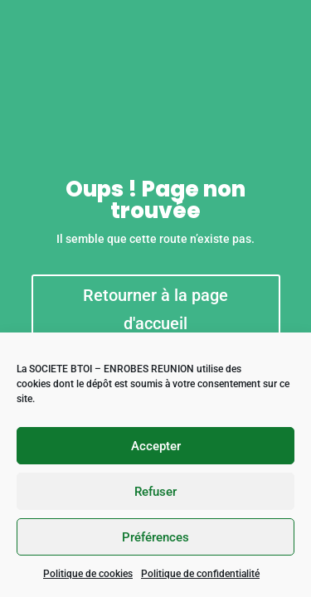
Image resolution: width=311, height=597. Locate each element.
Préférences (155, 537)
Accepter (156, 446)
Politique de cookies (88, 574)
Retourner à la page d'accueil (155, 309)
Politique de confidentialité (200, 574)
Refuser (155, 491)
